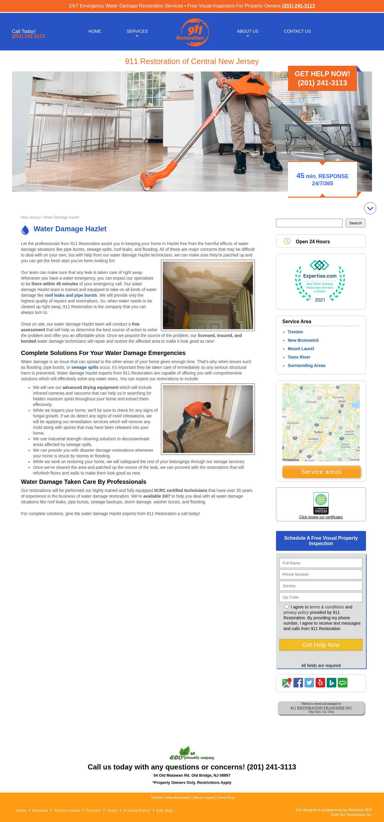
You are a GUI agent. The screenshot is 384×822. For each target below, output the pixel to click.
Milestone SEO (360, 810)
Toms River (299, 357)
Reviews (40, 810)
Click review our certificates (321, 517)
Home (94, 30)
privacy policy (296, 612)
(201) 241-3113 (298, 5)
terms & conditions (327, 607)
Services (137, 30)
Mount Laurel (301, 348)
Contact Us (297, 30)
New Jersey (30, 217)
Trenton (295, 331)
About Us (247, 30)
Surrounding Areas (307, 365)
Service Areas (67, 810)
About (112, 810)
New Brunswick (303, 340)
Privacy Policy (137, 810)
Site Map (164, 810)
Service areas (321, 472)
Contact (93, 810)
